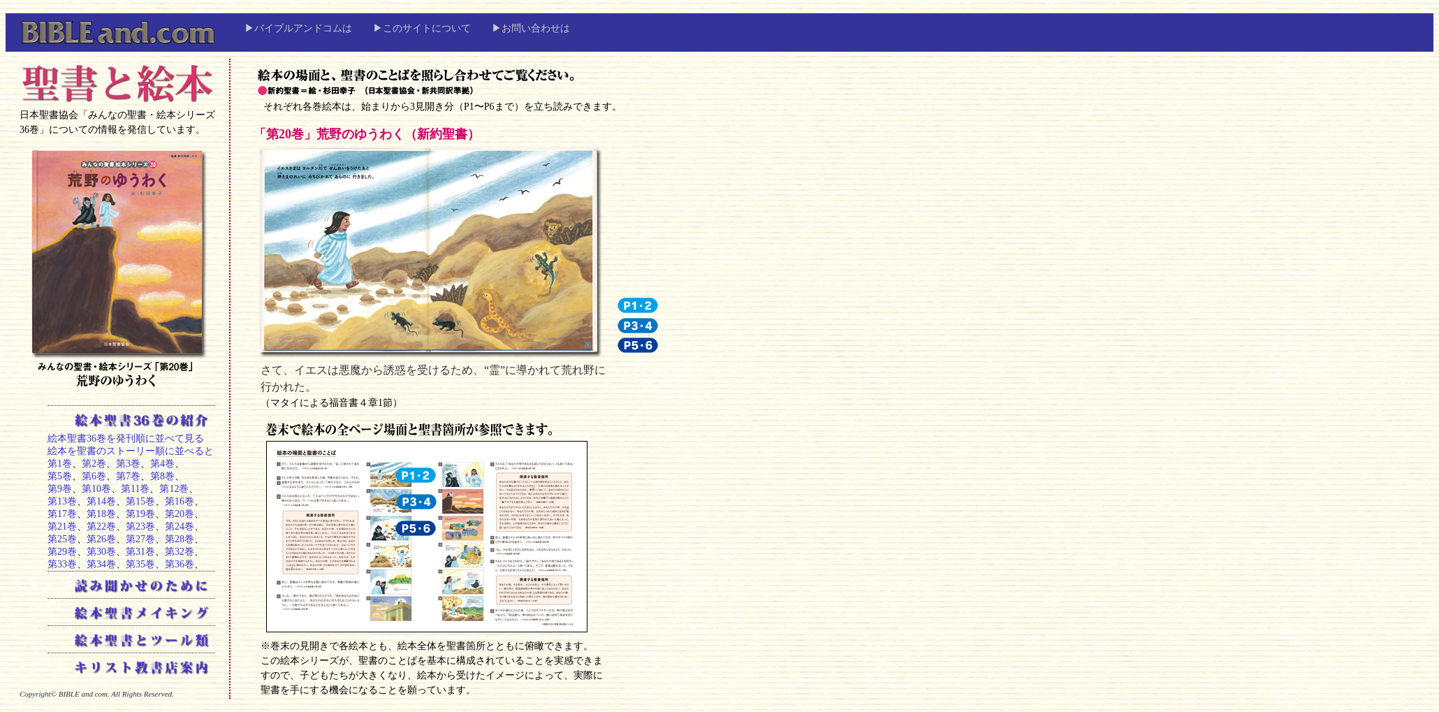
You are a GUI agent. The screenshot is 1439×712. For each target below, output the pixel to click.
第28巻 (179, 539)
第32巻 (179, 551)
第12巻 (174, 489)
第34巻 (101, 564)
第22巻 (101, 526)
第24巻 (179, 526)
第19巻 (140, 514)
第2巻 (94, 463)
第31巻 (140, 551)
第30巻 (101, 551)
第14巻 (101, 501)
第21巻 (62, 526)
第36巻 (179, 564)
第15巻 (140, 501)
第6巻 (94, 476)
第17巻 (62, 514)
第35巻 (140, 564)
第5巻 (60, 476)
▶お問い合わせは (531, 28)
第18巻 (101, 514)
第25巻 (62, 539)
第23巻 (140, 526)
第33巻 (62, 564)
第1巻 (60, 463)
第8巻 (162, 476)
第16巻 (179, 501)
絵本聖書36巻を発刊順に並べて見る (126, 438)
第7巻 (128, 476)
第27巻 (140, 539)
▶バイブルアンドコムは (298, 28)
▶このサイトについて (422, 28)
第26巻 (101, 539)
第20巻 (179, 514)
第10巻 (96, 489)
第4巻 (162, 463)
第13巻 (62, 501)
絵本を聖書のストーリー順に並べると (131, 451)
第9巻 (60, 489)
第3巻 (128, 463)
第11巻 (135, 489)
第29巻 (62, 551)
